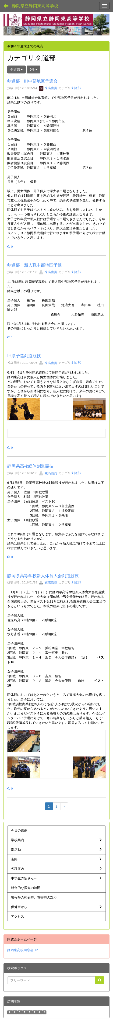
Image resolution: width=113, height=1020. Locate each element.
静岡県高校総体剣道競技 (30, 466)
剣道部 (76, 88)
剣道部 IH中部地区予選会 (32, 81)
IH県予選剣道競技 (24, 356)
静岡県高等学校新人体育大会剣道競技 (43, 575)
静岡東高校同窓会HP (22, 950)
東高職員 (48, 88)
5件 (34, 69)
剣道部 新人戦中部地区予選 (34, 265)
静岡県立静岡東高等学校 (35, 5)
